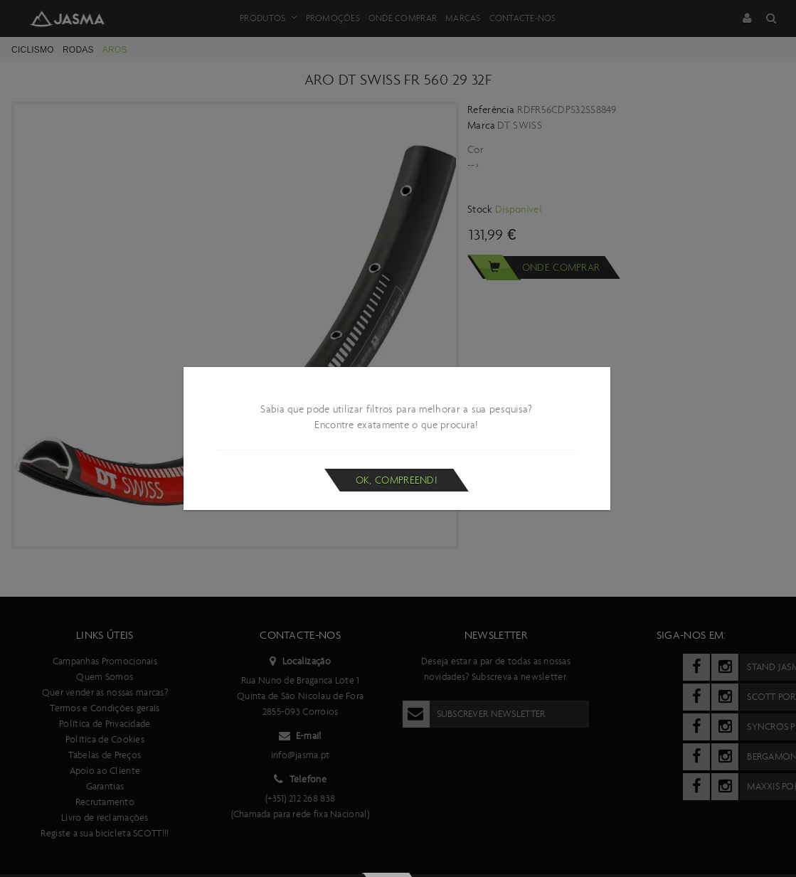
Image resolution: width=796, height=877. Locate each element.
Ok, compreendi (396, 480)
